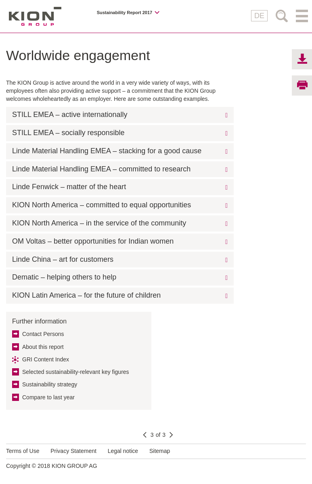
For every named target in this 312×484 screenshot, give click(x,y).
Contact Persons (43, 334)
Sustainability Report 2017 (125, 12)
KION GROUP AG (35, 16)
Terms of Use (22, 451)
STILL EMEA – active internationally (69, 115)
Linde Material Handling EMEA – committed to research (101, 169)
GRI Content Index (45, 359)
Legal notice (123, 451)
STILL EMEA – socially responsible (68, 133)
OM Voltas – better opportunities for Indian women (93, 241)
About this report (43, 347)
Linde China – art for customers (62, 259)
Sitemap (159, 451)
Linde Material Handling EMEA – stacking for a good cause (106, 151)
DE (259, 16)
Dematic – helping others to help (64, 277)
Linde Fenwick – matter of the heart (69, 187)
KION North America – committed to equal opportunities (101, 205)
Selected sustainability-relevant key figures (75, 372)
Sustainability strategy (49, 384)
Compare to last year (48, 397)
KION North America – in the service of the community (99, 223)
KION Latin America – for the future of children (86, 295)
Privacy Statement (73, 451)
